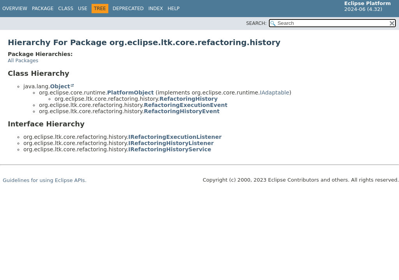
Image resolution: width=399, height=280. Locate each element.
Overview (14, 8)
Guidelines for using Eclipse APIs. (45, 180)
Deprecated (128, 8)
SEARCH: (256, 23)
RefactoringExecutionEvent (185, 105)
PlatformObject (130, 92)
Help (174, 8)
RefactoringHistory (188, 99)
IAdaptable (274, 92)
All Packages (23, 60)
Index (155, 8)
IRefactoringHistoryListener (171, 143)
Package (42, 8)
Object (60, 86)
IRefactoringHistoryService (169, 149)
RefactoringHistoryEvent (181, 111)
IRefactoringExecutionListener (174, 137)
